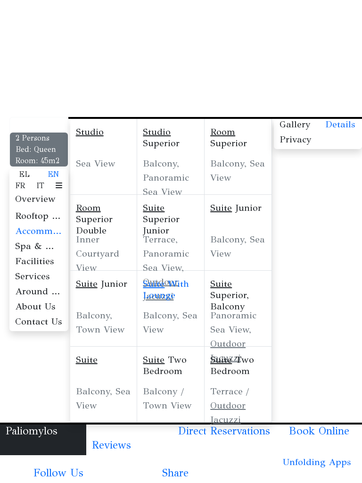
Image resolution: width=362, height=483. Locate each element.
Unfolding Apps (317, 462)
